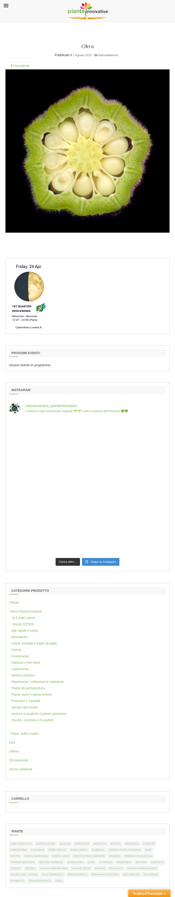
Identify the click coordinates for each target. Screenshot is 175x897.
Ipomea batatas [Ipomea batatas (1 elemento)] (22, 862)
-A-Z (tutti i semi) (23, 618)
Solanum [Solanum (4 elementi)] (151, 874)
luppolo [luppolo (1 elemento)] (106, 862)
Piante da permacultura (27, 688)
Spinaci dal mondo (24, 707)
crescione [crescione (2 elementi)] (19, 849)
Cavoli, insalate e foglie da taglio (34, 643)
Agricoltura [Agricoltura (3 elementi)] (45, 843)
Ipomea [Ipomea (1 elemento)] (114, 856)
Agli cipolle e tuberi (24, 630)
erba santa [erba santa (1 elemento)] (79, 849)
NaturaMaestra (108, 55)
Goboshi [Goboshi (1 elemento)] (98, 849)
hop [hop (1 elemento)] (148, 849)
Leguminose (20, 669)
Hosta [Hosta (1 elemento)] (15, 856)
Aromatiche (19, 637)
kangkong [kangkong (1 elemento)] (75, 862)
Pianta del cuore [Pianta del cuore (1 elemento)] (24, 874)
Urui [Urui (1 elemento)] (58, 880)
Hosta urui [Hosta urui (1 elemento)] (60, 856)
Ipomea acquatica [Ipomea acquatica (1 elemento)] (138, 856)
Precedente (20, 66)
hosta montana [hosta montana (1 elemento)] (36, 856)
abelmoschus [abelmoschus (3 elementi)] (21, 843)
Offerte (14, 751)
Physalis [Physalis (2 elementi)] (116, 868)
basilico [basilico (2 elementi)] (100, 843)
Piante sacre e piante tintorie (31, 694)
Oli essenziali (18, 760)
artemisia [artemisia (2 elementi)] (82, 843)
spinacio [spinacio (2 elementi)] (17, 880)
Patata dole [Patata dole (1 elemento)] (81, 868)
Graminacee (20, 656)
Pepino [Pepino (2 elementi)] (100, 868)
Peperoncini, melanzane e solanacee (37, 682)
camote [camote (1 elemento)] (148, 843)
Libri (12, 742)
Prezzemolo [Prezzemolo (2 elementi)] (77, 874)
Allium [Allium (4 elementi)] (65, 843)
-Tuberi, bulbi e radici (24, 733)
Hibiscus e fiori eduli (25, 662)
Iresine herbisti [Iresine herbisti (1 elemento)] (51, 862)
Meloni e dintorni (23, 675)
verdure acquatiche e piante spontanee (39, 713)
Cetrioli (16, 650)
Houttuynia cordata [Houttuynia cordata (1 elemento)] (89, 856)
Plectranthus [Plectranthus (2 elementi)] (52, 874)
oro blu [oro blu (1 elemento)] (157, 862)
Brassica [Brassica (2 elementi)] (132, 843)
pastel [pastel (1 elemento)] (30, 868)
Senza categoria (20, 769)
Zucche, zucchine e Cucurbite (32, 720)
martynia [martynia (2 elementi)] (124, 862)
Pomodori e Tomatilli (25, 701)
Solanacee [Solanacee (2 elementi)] (131, 874)
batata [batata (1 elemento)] (116, 843)
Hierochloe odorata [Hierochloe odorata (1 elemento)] (125, 849)
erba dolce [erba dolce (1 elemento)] (57, 849)
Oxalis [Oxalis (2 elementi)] (16, 868)
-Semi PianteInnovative (25, 611)
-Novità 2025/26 (22, 624)
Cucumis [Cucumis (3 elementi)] (37, 849)
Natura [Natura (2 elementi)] (141, 862)
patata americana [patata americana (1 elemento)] (53, 868)
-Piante (14, 602)
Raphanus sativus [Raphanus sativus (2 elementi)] (105, 874)
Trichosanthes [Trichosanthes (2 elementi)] (39, 880)
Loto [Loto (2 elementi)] (91, 862)
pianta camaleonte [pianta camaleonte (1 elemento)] (142, 868)
